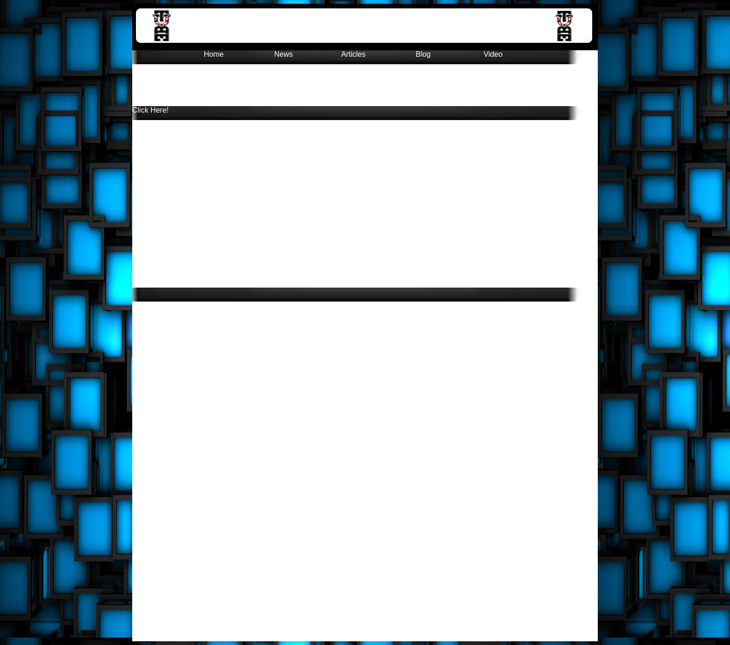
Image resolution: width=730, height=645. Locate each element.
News (283, 54)
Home (214, 54)
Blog (423, 54)
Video (493, 54)
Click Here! (150, 110)
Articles (353, 54)
